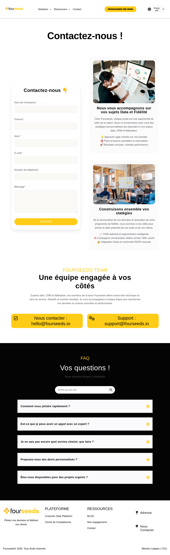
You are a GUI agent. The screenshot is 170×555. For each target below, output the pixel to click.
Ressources (60, 9)
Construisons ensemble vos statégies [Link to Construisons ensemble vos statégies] (124, 211)
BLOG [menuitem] (90, 516)
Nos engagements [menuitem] (97, 522)
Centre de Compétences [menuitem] (58, 522)
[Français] (155, 9)
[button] (149, 513)
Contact (77, 9)
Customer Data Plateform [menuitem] (58, 516)
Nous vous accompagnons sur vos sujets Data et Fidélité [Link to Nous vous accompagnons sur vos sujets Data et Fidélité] (124, 110)
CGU (164, 548)
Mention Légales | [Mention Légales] (151, 548)
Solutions (43, 9)
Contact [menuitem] (91, 528)
